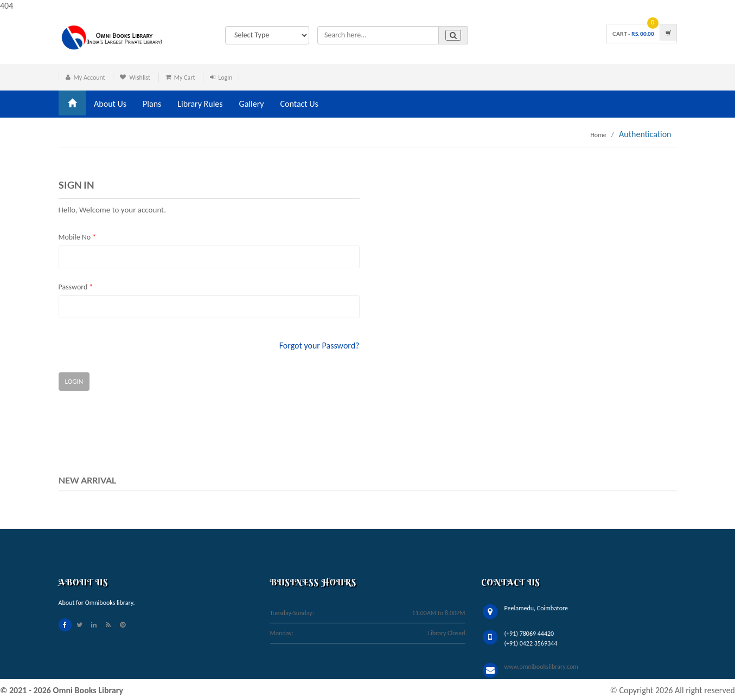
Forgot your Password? (319, 345)
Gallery (251, 104)
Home (598, 135)
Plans (152, 104)
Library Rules (199, 104)
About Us (110, 104)
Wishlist (139, 77)
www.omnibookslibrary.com (541, 666)
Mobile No (78, 237)
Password (76, 287)
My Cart (184, 77)
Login (225, 77)
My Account (89, 77)
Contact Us (299, 104)
